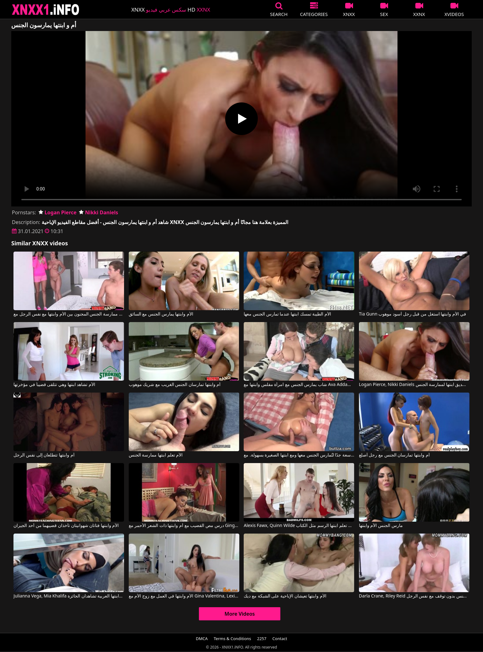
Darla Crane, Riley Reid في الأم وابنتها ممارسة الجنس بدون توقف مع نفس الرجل (414, 596)
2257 (262, 638)
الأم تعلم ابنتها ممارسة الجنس (156, 455)
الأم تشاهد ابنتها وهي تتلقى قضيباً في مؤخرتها (54, 384)
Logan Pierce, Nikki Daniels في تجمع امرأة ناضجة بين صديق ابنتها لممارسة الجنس (414, 384)
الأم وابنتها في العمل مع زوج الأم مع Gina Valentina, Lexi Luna (184, 596)
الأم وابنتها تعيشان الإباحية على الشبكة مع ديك (285, 596)
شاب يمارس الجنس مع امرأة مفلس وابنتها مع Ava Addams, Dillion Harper (299, 384)
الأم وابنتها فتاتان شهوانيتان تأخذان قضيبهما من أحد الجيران (66, 525)
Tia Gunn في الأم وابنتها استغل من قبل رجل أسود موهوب (412, 314)
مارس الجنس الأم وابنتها (381, 525)
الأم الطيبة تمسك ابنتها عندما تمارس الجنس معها (287, 314)
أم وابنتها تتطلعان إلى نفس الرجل (43, 455)
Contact (280, 638)
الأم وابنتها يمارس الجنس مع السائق (161, 314)
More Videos (240, 613)
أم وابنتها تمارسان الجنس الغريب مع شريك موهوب (175, 384)
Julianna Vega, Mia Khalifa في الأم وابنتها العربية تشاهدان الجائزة (68, 596)
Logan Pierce (57, 212)
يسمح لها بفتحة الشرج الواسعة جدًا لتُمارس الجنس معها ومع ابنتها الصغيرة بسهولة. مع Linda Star (299, 455)
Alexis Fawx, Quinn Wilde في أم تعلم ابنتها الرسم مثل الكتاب (299, 525)
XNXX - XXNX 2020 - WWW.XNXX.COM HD (45, 9)
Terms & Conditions (232, 638)
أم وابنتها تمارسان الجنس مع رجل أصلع (394, 455)
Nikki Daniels (98, 212)
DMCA (202, 638)
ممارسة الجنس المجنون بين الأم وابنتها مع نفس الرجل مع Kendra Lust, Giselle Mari (68, 314)
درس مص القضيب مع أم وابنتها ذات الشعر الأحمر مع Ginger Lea (184, 525)
